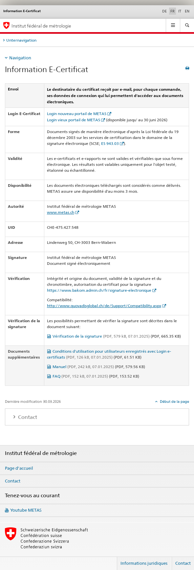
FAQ (80, 376)
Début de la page (174, 401)
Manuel (83, 366)
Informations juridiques (143, 563)
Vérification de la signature (101, 336)
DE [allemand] (164, 11)
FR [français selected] (172, 11)
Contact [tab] (27, 417)
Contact (12, 480)
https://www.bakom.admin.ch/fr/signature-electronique (99, 290)
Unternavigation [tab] (21, 40)
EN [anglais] (187, 11)
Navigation (20, 57)
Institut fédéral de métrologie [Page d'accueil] (41, 26)
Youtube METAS (26, 510)
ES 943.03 (110, 143)
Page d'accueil (19, 468)
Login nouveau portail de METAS (76, 113)
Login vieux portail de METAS (73, 119)
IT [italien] (179, 11)
